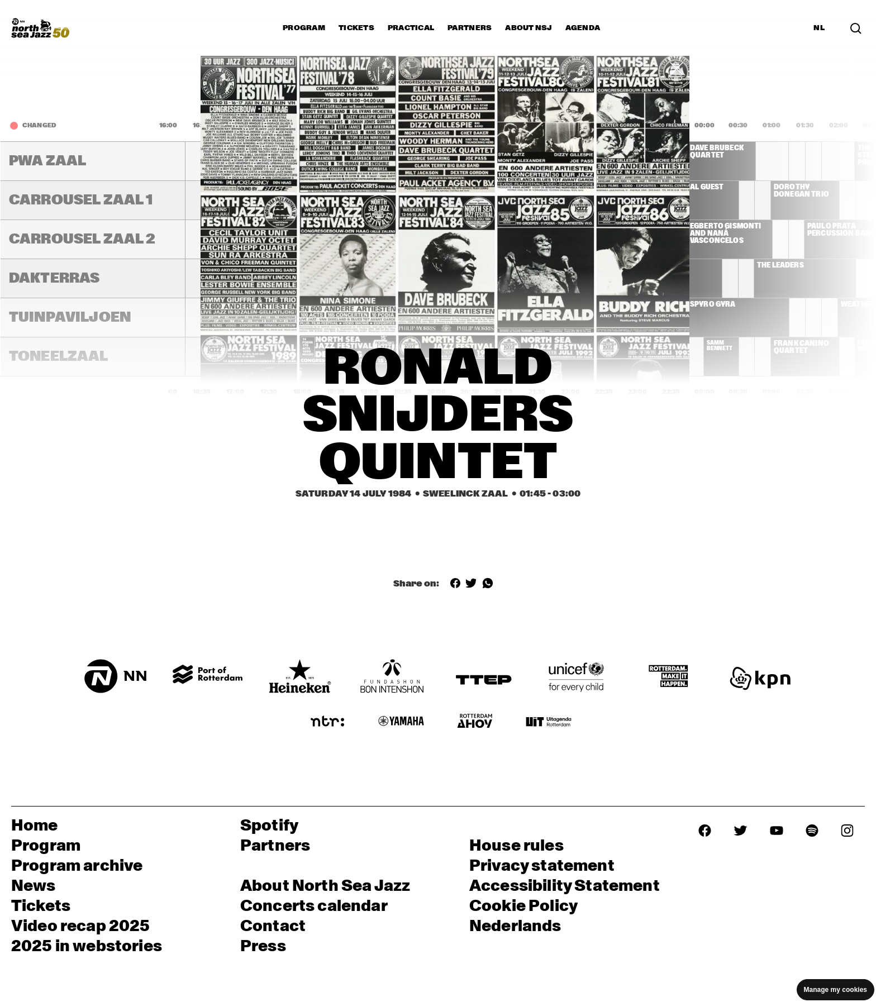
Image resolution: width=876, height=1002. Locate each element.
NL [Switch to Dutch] (819, 28)
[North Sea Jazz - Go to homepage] (40, 28)
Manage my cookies (835, 990)
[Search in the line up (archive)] (856, 27)
